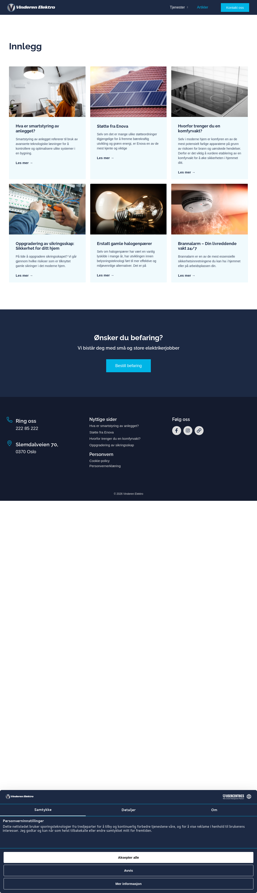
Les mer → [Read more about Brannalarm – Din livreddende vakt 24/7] (186, 275)
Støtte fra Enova (112, 126)
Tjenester (179, 7)
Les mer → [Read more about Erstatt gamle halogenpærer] (105, 275)
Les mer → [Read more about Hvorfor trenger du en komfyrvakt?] (186, 172)
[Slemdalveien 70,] (9, 443)
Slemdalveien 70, (37, 444)
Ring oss (26, 421)
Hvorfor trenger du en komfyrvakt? (199, 128)
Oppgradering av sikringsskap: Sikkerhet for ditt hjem (45, 246)
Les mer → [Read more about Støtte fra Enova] (105, 158)
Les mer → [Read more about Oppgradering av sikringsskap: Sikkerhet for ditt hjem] (24, 275)
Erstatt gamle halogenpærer (124, 243)
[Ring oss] (9, 420)
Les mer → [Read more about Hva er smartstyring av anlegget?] (24, 163)
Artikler (202, 7)
